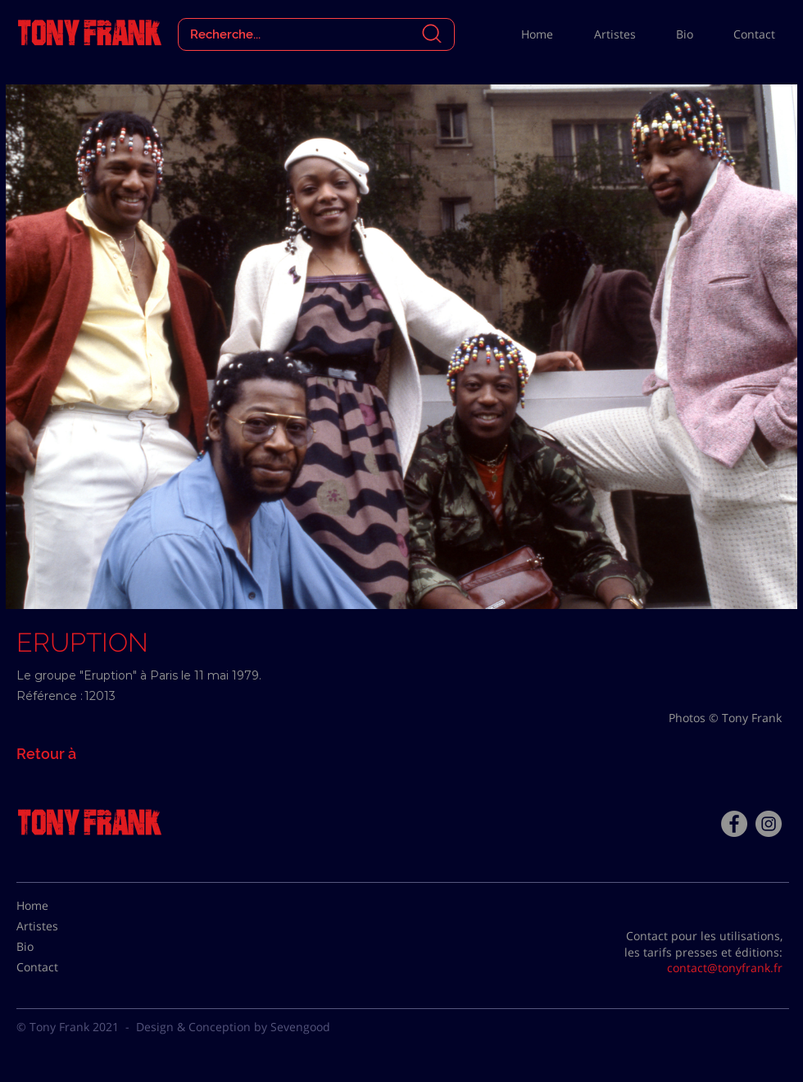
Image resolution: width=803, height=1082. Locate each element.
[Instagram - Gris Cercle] (768, 824)
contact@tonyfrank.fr (725, 967)
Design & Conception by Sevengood (233, 1026)
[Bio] (57, 947)
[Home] (57, 906)
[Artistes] (57, 926)
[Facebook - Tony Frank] (734, 824)
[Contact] (57, 967)
